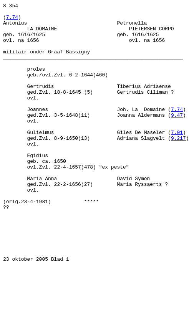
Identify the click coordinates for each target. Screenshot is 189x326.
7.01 (177, 158)
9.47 (177, 137)
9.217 (178, 165)
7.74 (12, 20)
